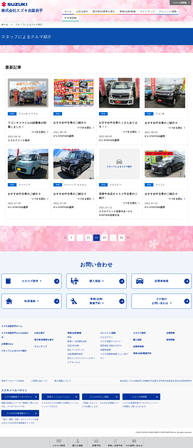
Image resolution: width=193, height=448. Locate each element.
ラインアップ (40, 346)
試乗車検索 (138, 346)
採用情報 (170, 340)
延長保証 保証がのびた (111, 345)
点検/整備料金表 (75, 354)
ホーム (4, 24)
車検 (69, 337)
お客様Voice (7, 344)
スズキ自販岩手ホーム (11, 326)
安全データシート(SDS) (12, 381)
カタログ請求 (139, 333)
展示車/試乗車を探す (44, 340)
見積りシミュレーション (58, 397)
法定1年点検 (73, 345)
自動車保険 (105, 350)
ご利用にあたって (39, 381)
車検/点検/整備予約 (142, 353)
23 (104, 237)
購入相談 (137, 340)
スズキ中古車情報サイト (18, 413)
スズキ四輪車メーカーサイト (18, 397)
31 (121, 237)
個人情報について (62, 381)
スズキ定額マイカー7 (110, 341)
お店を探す (39, 333)
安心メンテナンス (75, 350)
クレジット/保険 (108, 333)
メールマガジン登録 (99, 397)
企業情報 (170, 333)
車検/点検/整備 (74, 333)
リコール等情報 (139, 397)
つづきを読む (38, 132)
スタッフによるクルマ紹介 (14, 351)
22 (96, 237)
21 (88, 237)
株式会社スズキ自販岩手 (22, 10)
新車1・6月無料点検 (76, 341)
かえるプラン (106, 337)
